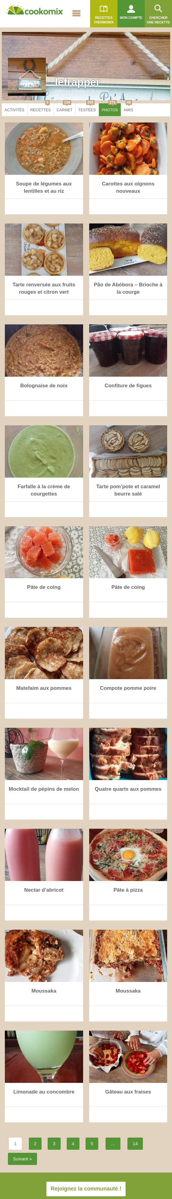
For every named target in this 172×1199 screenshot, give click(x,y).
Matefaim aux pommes (43, 688)
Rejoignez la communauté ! (86, 1189)
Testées (87, 107)
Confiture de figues (128, 386)
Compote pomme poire (128, 688)
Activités (15, 110)
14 (135, 1143)
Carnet (65, 107)
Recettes (40, 107)
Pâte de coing (44, 587)
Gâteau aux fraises (128, 1092)
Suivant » (22, 1158)
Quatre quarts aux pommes (128, 789)
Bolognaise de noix (44, 386)
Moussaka (43, 991)
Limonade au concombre (43, 1092)
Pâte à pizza (128, 890)
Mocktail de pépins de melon (44, 789)
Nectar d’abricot (43, 890)
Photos (110, 107)
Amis (128, 107)
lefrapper (77, 82)
